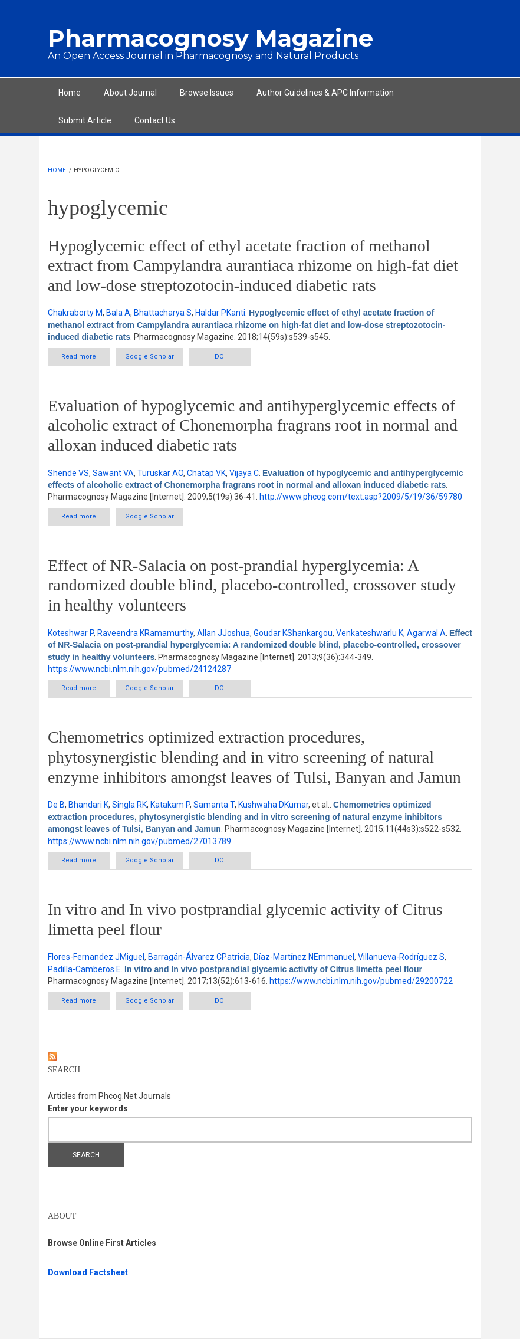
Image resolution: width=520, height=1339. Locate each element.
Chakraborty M (75, 312)
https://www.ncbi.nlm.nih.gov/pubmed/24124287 (139, 669)
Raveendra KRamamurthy (145, 633)
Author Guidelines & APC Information (325, 92)
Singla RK (129, 804)
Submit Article (84, 120)
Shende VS (68, 473)
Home (69, 92)
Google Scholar (149, 356)
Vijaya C (244, 473)
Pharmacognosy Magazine (210, 38)
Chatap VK (206, 473)
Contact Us (154, 120)
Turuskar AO (160, 473)
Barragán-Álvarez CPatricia (199, 956)
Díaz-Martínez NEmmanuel (304, 956)
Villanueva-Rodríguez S (401, 956)
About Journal (130, 92)
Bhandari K (88, 804)
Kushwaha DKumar (273, 804)
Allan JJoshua (223, 633)
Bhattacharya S (163, 312)
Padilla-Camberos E (84, 969)
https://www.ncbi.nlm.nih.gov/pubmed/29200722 (361, 981)
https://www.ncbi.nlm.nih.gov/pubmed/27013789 (139, 841)
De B (56, 804)
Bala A (118, 312)
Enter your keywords (88, 1108)
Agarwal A (426, 633)
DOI (220, 356)
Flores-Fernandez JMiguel (96, 956)
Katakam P (170, 804)
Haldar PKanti (220, 312)
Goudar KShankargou (293, 633)
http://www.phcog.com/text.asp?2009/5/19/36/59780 (360, 496)
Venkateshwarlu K (369, 633)
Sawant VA (113, 473)
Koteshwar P (71, 633)
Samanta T (214, 804)
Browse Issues (206, 92)
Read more (85, 359)
